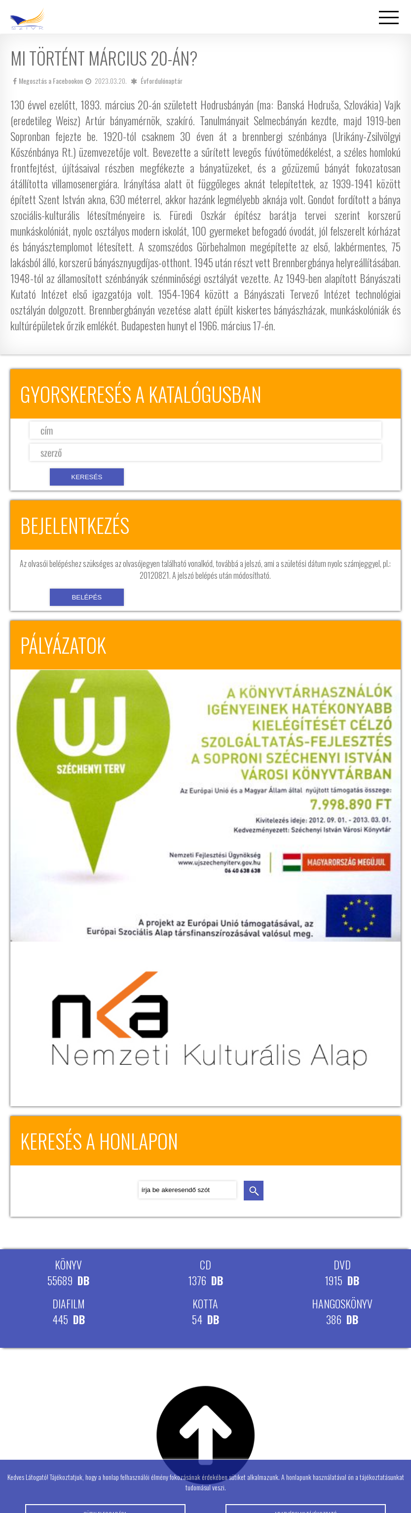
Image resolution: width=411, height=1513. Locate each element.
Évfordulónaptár (162, 80)
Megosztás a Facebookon (48, 80)
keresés (253, 1190)
